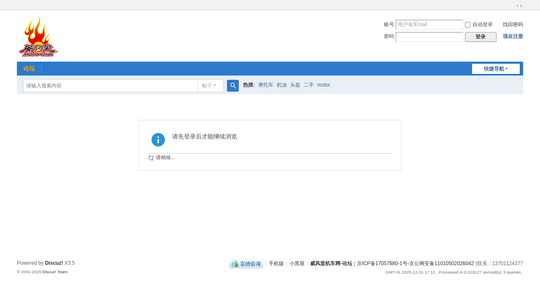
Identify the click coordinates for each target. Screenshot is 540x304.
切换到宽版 (519, 6)
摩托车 (265, 85)
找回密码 (513, 24)
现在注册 (513, 36)
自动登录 (479, 24)
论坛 (29, 68)
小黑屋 (297, 263)
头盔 (295, 85)
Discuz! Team (55, 271)
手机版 (276, 263)
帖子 (207, 86)
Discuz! (54, 263)
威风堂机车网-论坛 (331, 263)
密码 (389, 36)
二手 (309, 85)
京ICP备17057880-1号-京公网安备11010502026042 (415, 263)
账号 (389, 24)
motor (323, 85)
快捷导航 (494, 69)
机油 (282, 85)
